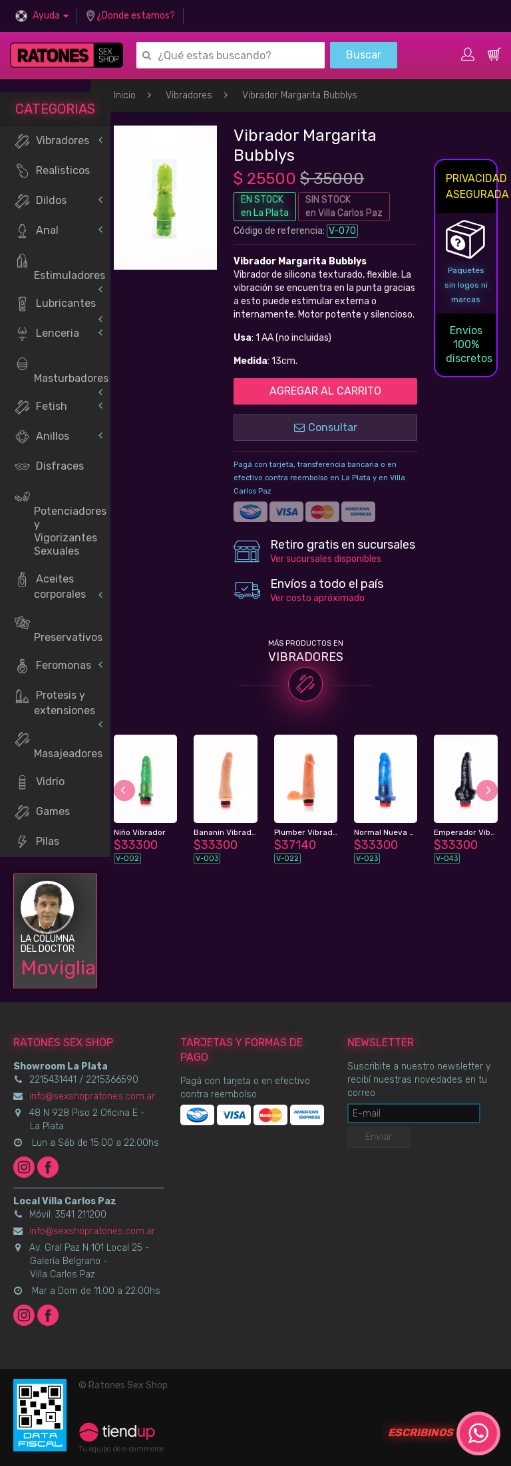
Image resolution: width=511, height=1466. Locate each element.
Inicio (125, 95)
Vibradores (189, 95)
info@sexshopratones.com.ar (92, 1096)
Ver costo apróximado (317, 598)
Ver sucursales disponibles (325, 559)
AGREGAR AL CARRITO (325, 391)
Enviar (378, 1137)
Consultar (325, 427)
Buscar (363, 54)
